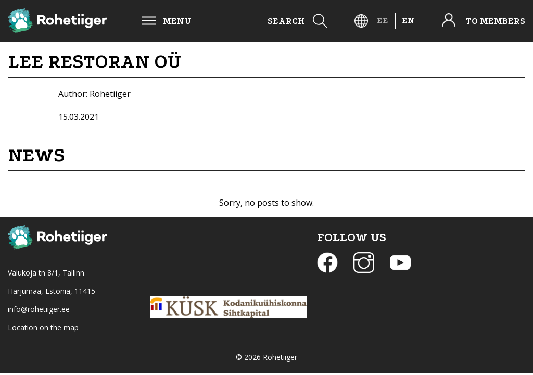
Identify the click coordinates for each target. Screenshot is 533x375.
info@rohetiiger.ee (39, 309)
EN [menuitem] (408, 21)
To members (495, 21)
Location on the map (43, 327)
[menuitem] (382, 21)
